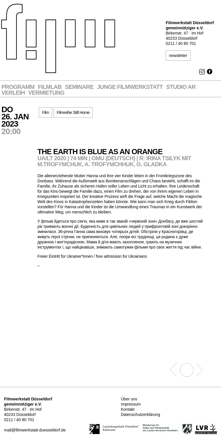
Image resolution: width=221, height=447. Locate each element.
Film (45, 112)
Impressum (131, 404)
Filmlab (50, 87)
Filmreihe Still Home (73, 112)
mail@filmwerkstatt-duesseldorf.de (35, 430)
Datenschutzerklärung (140, 414)
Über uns (129, 399)
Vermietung (46, 93)
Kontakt (127, 409)
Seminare (79, 87)
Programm (18, 87)
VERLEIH (13, 93)
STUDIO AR (181, 87)
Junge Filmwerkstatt (130, 87)
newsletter (178, 55)
